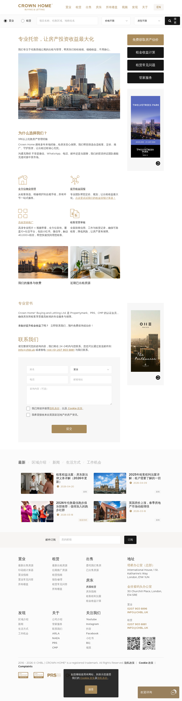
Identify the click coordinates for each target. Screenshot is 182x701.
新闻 (85, 492)
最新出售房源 (25, 565)
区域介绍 (23, 619)
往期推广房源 (59, 570)
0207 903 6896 (137, 609)
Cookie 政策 (74, 408)
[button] (68, 7)
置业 (68, 7)
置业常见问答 (25, 579)
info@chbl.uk (26, 350)
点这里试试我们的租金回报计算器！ (95, 198)
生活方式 (83, 520)
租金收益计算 (93, 601)
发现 (135, 7)
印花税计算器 (25, 570)
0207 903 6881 (137, 624)
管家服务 (57, 624)
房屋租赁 (91, 587)
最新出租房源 (59, 565)
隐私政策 (129, 663)
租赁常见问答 (59, 584)
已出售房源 (92, 570)
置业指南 (23, 575)
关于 (145, 7)
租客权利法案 (93, 596)
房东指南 (91, 591)
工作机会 (23, 633)
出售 (89, 7)
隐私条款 (54, 408)
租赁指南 (57, 575)
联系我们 (57, 629)
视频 (125, 7)
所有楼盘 (112, 7)
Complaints (25, 666)
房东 (99, 7)
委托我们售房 (93, 565)
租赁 (78, 7)
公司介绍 (57, 619)
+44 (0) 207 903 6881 (60, 350)
